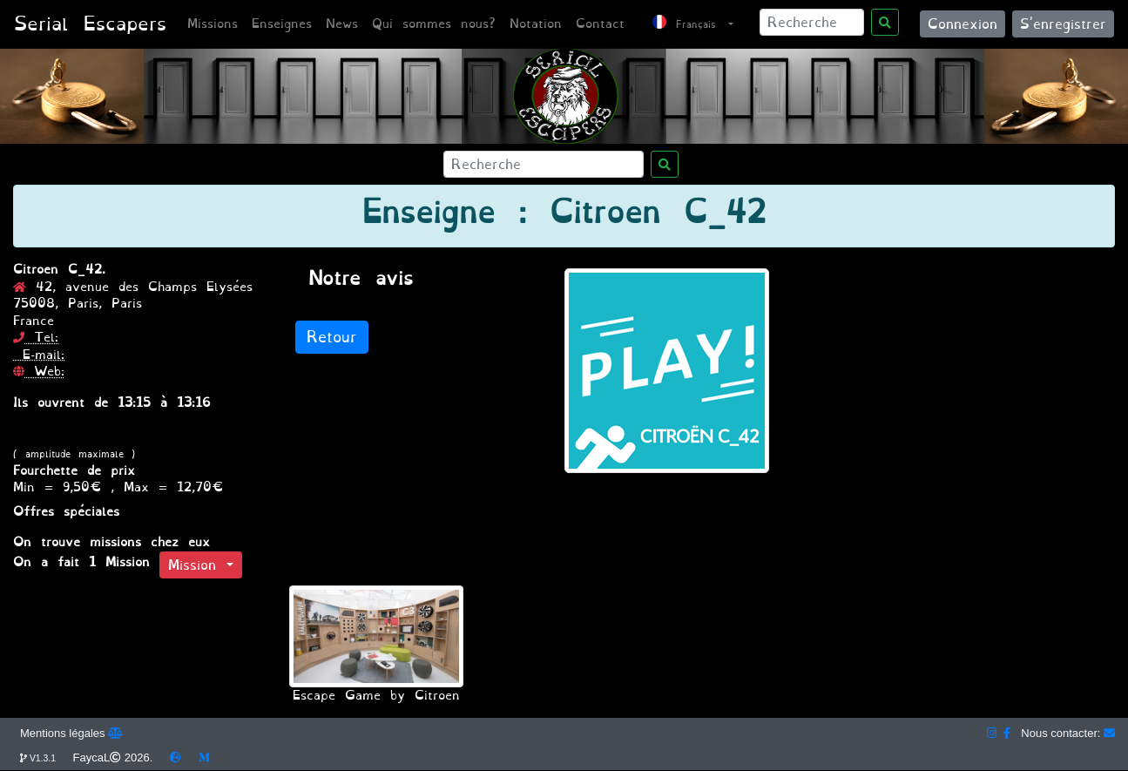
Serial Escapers (90, 24)
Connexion (962, 24)
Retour (332, 337)
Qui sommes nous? (434, 24)
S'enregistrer (1063, 24)
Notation (536, 24)
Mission (197, 565)
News (342, 24)
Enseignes (282, 24)
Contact (600, 24)
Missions (212, 24)
